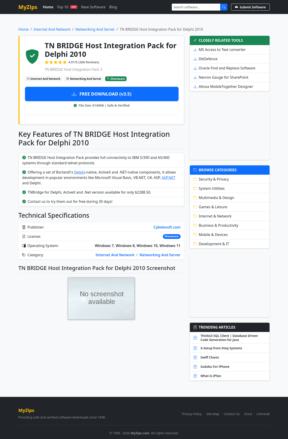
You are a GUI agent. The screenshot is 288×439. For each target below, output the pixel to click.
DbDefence (205, 58)
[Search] (196, 7)
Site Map (212, 414)
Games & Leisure (210, 206)
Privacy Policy (192, 414)
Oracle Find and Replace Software (224, 68)
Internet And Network (52, 29)
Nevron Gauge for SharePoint (221, 77)
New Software (93, 7)
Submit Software (250, 7)
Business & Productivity (215, 225)
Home (48, 7)
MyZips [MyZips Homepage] (28, 7)
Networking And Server (95, 29)
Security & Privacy (211, 179)
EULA (248, 414)
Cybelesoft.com (166, 227)
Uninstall (263, 414)
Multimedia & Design (213, 197)
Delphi (79, 172)
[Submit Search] (223, 7)
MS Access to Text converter (219, 49)
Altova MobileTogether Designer (223, 86)
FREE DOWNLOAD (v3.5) (101, 94)
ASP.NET (168, 177)
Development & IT (211, 243)
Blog (113, 7)
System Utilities (209, 188)
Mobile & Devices (210, 234)
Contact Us (232, 414)
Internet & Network (212, 216)
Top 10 (67, 7)
